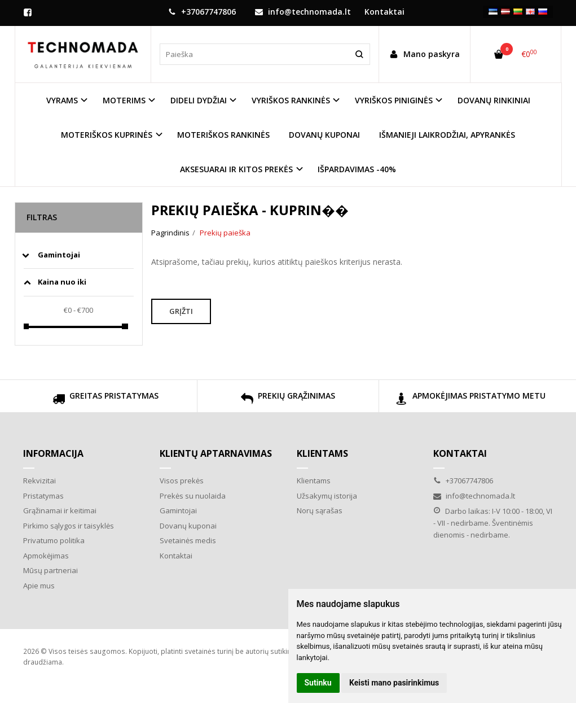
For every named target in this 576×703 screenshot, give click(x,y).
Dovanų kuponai (188, 526)
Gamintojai (178, 510)
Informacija (53, 453)
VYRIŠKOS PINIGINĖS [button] (394, 100)
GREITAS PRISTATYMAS (105, 400)
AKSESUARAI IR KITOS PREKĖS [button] (236, 169)
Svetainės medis (188, 540)
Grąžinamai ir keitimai (59, 510)
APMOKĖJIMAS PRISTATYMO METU (470, 400)
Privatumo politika (54, 540)
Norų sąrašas (319, 510)
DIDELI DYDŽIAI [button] (198, 100)
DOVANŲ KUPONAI (324, 134)
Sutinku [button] (318, 682)
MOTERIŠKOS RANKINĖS (223, 134)
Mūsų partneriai (50, 570)
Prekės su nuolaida (193, 496)
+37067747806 (202, 11)
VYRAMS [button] (62, 100)
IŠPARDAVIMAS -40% (357, 169)
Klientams (322, 453)
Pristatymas (43, 496)
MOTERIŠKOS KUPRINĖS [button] (106, 134)
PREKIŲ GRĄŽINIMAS (288, 400)
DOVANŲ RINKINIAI (494, 100)
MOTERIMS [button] (124, 100)
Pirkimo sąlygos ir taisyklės (68, 526)
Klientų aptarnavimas (216, 453)
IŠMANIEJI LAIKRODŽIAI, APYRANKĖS (447, 134)
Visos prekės (182, 480)
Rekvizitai (39, 480)
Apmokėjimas (46, 556)
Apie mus (39, 585)
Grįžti (181, 311)
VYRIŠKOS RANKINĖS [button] (291, 100)
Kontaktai (176, 556)
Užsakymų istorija (327, 496)
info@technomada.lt (303, 11)
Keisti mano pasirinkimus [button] (394, 682)
